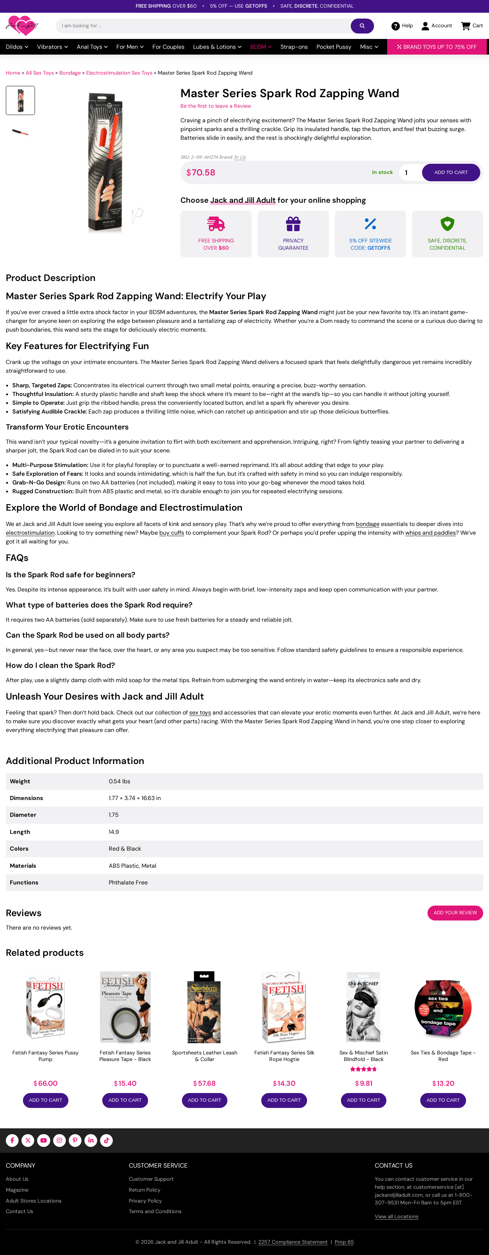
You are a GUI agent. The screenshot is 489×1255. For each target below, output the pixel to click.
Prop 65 (344, 1242)
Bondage (70, 73)
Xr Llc (240, 157)
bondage (367, 524)
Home (13, 73)
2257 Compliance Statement (293, 1242)
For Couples (168, 47)
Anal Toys (92, 47)
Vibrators (52, 47)
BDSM (261, 47)
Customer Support (151, 1179)
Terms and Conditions (155, 1211)
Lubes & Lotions (217, 47)
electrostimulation (30, 533)
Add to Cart (45, 1100)
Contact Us (19, 1211)
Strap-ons (294, 47)
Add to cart (451, 172)
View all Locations (396, 1216)
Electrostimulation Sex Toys (119, 73)
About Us (17, 1179)
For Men (130, 47)
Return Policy (144, 1190)
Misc (369, 47)
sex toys (200, 712)
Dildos (17, 47)
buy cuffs (171, 533)
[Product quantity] (419, 172)
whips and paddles (430, 533)
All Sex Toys (40, 73)
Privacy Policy (145, 1200)
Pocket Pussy (334, 47)
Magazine (17, 1190)
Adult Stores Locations (33, 1200)
